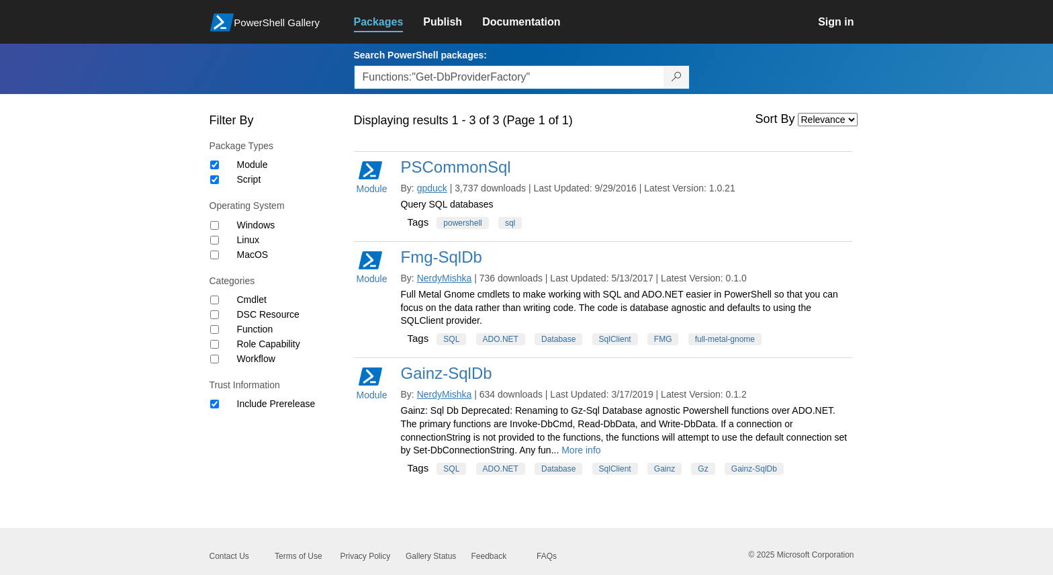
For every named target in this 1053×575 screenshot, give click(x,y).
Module (252, 164)
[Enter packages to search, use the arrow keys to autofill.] (509, 77)
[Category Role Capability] (214, 344)
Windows (256, 225)
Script (249, 179)
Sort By (775, 119)
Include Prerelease (276, 403)
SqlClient (615, 339)
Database (558, 339)
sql (510, 223)
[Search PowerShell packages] (676, 77)
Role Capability (268, 344)
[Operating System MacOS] (214, 255)
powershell (462, 223)
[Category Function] (214, 329)
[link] (389, 22)
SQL (451, 339)
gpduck (432, 188)
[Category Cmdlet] (214, 300)
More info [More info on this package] (580, 450)
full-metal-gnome (725, 339)
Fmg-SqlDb (441, 257)
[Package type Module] (214, 165)
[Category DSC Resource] (214, 314)
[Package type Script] (214, 179)
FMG (663, 339)
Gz (703, 469)
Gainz (664, 469)
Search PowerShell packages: (420, 55)
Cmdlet (252, 299)
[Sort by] (828, 119)
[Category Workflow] (214, 359)
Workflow (256, 358)
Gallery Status (431, 556)
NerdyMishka (444, 278)
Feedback (489, 556)
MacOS (253, 254)
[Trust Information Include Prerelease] (214, 404)
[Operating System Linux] (214, 240)
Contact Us (229, 556)
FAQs (547, 556)
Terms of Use (298, 556)
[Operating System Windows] (214, 225)
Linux (248, 239)
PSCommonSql (456, 167)
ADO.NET (500, 339)
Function (255, 329)
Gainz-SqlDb (446, 373)
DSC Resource (268, 314)
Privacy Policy (365, 556)
